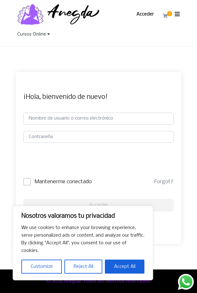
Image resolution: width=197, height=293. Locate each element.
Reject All (83, 266)
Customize (42, 266)
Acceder (145, 14)
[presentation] (71, 165)
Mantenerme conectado (63, 182)
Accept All (124, 266)
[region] (83, 243)
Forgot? (163, 182)
